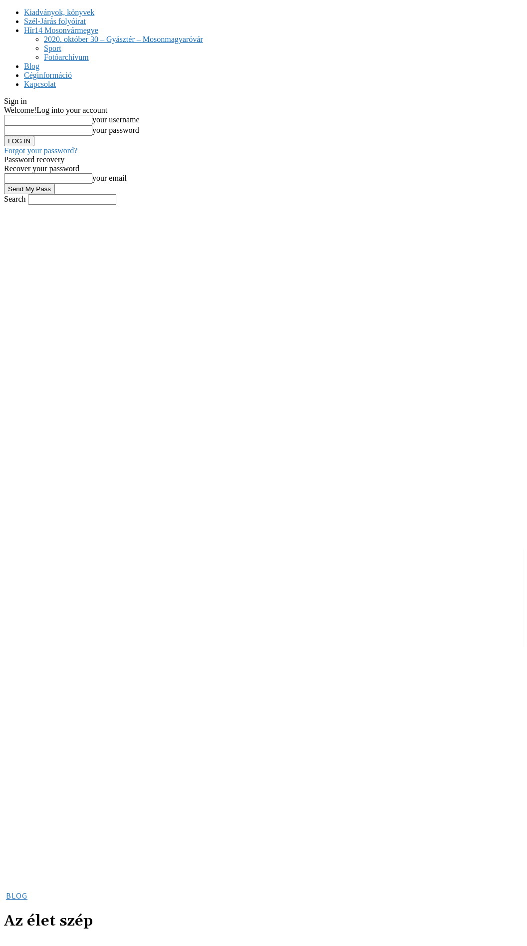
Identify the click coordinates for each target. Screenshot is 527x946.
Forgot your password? (40, 150)
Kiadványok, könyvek (59, 12)
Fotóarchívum (66, 57)
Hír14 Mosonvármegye (61, 30)
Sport (52, 48)
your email (109, 178)
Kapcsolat (40, 84)
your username (116, 119)
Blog (31, 66)
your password (115, 130)
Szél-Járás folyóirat (55, 21)
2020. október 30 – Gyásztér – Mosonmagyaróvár (123, 39)
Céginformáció (48, 75)
